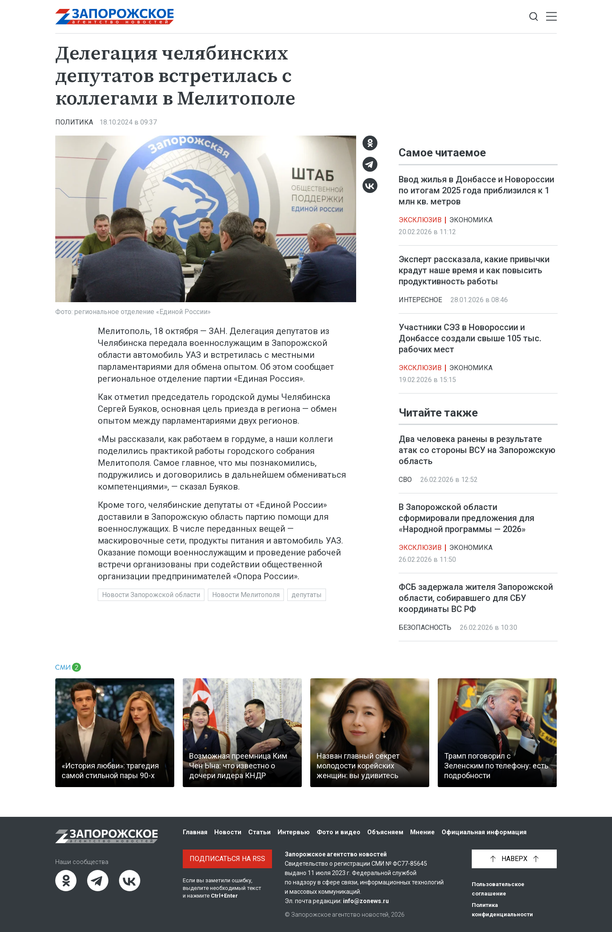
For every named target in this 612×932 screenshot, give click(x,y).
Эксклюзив (420, 220)
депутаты (307, 595)
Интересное (420, 300)
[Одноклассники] (370, 143)
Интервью (294, 832)
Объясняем (385, 832)
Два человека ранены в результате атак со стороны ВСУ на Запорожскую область (477, 450)
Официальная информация (484, 832)
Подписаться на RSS (227, 859)
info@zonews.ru (366, 901)
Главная (195, 832)
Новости (227, 832)
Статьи (259, 832)
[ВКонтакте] (370, 185)
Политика (74, 122)
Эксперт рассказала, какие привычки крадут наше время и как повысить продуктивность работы (474, 270)
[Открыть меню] (551, 16)
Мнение (422, 832)
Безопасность (425, 627)
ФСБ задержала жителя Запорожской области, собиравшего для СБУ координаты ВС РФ (476, 598)
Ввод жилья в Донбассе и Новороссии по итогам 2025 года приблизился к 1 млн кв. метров (476, 190)
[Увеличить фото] (205, 218)
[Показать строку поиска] (533, 16)
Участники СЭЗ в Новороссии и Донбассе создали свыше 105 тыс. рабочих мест (470, 338)
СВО (405, 480)
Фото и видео (338, 832)
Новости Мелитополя (246, 595)
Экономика (471, 220)
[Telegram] (370, 164)
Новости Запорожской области (151, 595)
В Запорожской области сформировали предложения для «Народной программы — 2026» (466, 518)
